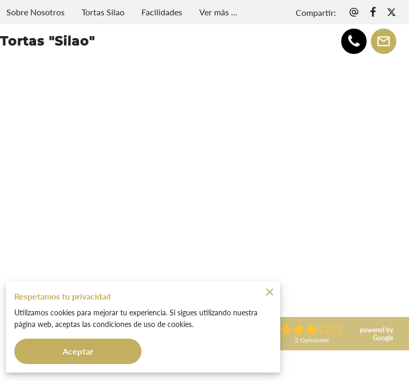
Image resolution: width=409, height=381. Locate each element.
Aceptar (78, 351)
